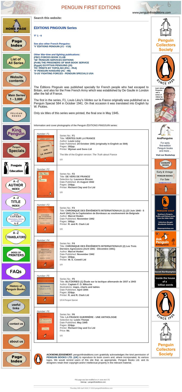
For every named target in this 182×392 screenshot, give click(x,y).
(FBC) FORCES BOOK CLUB (50, 57)
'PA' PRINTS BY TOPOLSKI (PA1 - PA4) (55, 68)
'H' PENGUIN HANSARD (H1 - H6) (52, 70)
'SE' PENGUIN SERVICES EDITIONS (54, 60)
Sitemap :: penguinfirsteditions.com (93, 382)
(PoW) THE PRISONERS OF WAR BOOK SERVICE (61, 62)
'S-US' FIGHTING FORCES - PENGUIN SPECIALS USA (64, 73)
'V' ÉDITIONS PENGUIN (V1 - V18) (52, 46)
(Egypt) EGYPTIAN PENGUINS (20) (53, 65)
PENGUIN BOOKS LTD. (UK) (62, 357)
